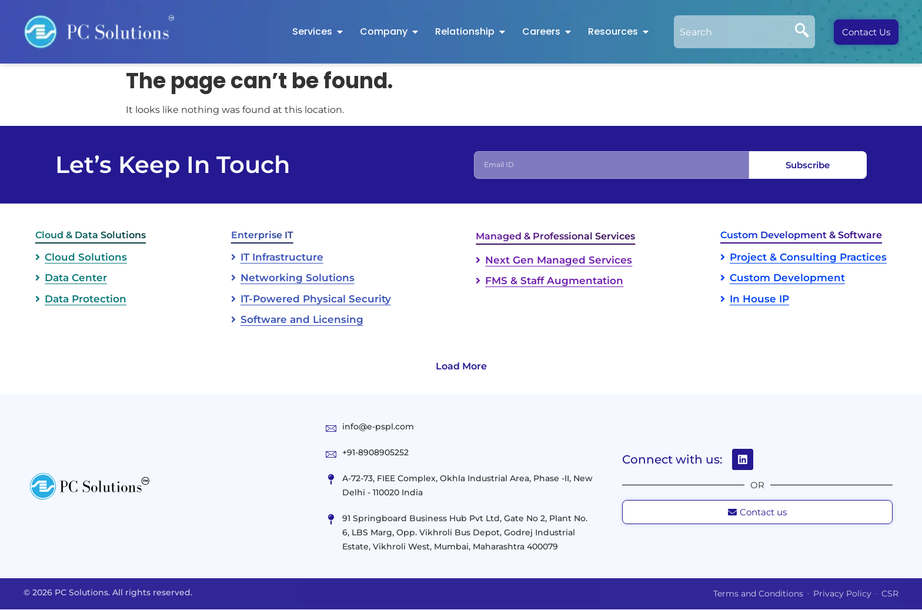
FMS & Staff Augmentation (554, 281)
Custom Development (787, 278)
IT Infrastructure (281, 258)
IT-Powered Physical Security (315, 299)
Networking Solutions (297, 278)
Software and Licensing (301, 320)
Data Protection (85, 299)
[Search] (802, 31)
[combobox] (731, 31)
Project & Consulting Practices (808, 258)
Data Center (76, 278)
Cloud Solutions (86, 258)
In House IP (759, 299)
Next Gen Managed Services (558, 260)
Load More (461, 366)
